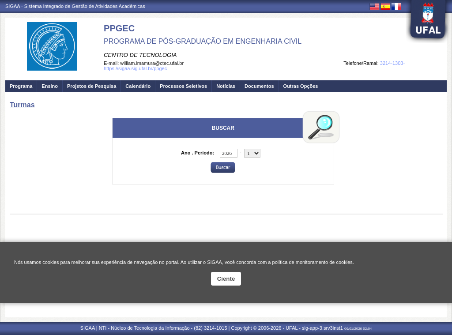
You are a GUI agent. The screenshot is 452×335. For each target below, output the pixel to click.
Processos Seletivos (183, 86)
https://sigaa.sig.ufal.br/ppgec (135, 68)
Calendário (138, 86)
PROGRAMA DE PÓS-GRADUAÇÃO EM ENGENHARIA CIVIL (202, 41)
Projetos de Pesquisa (91, 86)
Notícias (225, 86)
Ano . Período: (197, 152)
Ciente (226, 278)
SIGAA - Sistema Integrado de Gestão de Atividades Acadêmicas (75, 6)
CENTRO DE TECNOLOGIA (140, 55)
